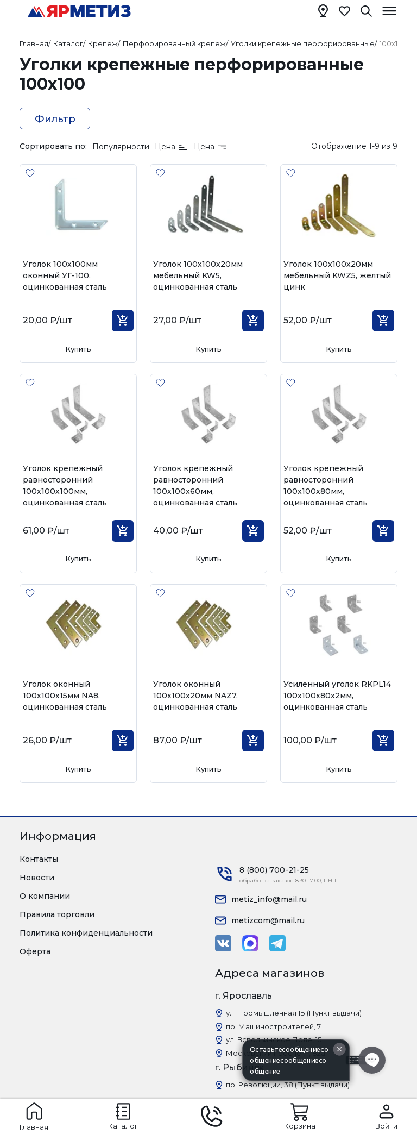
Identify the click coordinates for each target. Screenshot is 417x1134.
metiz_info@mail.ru (269, 899)
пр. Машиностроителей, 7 (273, 1026)
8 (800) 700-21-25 (274, 870)
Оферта (35, 951)
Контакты (39, 859)
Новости (37, 877)
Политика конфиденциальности (86, 933)
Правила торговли (57, 914)
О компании (45, 896)
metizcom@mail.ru (268, 920)
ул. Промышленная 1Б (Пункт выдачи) (294, 1012)
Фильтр (55, 119)
